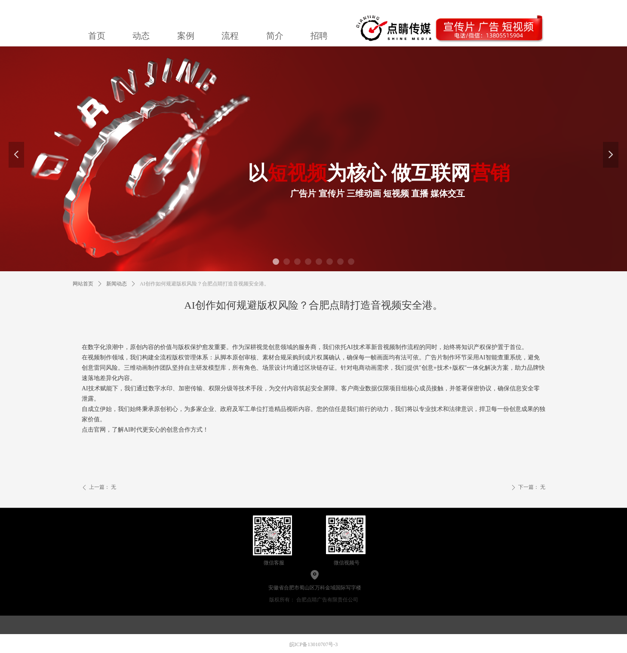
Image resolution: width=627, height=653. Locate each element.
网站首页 (83, 284)
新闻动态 (116, 284)
